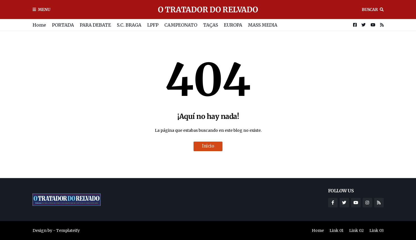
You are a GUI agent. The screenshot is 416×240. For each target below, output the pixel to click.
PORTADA (63, 25)
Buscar (370, 9)
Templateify (68, 230)
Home (39, 25)
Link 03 (376, 230)
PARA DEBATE (95, 25)
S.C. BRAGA (129, 25)
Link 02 (356, 230)
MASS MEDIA (262, 25)
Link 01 (336, 230)
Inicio (208, 146)
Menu (44, 9)
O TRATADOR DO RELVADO (208, 9)
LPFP (152, 25)
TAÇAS (210, 25)
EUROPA (233, 25)
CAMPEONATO (180, 25)
